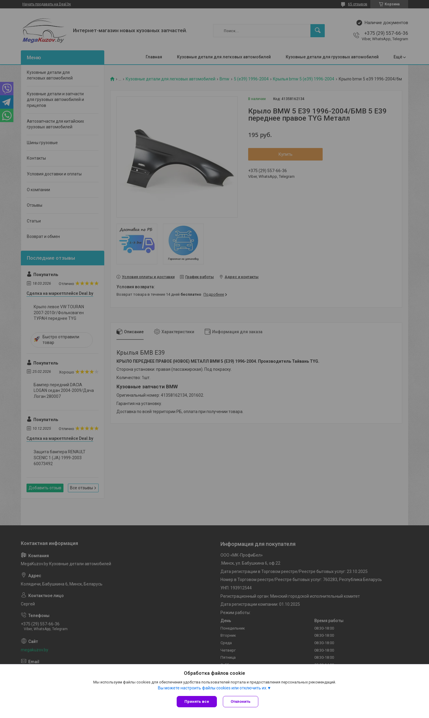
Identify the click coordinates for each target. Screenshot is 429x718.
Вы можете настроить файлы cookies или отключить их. (212, 688)
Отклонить (241, 701)
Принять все (196, 701)
